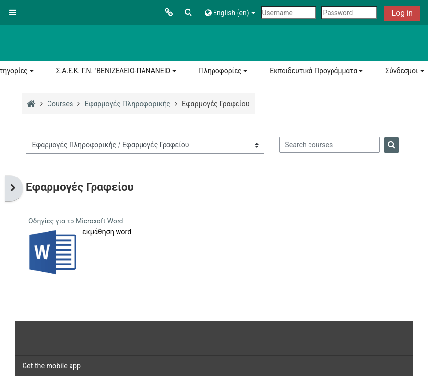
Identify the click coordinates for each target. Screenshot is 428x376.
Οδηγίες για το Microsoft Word (75, 221)
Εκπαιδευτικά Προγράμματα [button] (313, 71)
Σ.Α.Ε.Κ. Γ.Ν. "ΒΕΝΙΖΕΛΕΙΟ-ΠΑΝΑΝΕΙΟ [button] (113, 71)
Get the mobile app (51, 366)
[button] (188, 12)
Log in (402, 13)
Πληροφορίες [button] (220, 71)
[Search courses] (329, 145)
